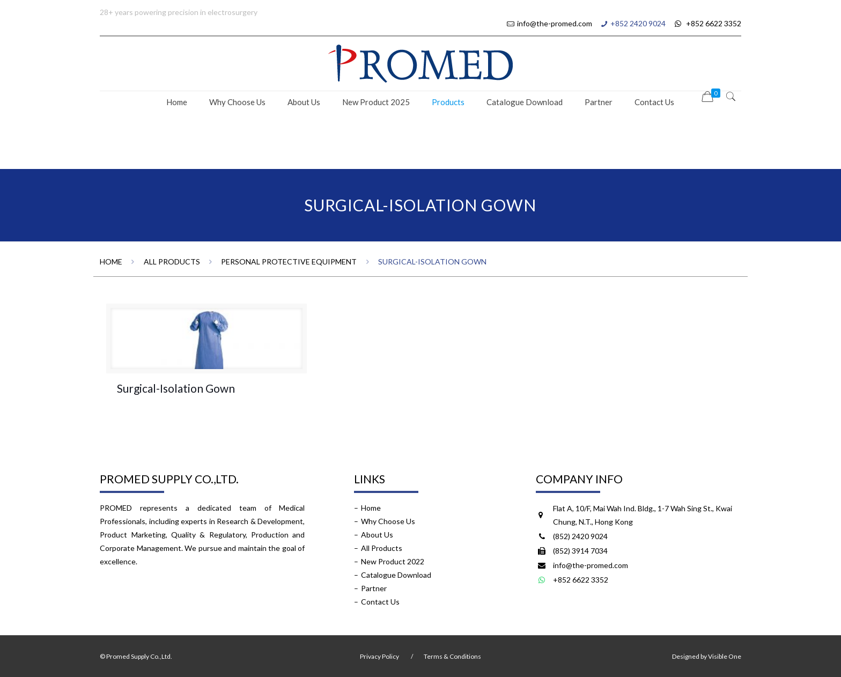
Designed (685, 656)
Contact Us (380, 601)
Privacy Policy (379, 656)
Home (111, 261)
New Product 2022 (392, 561)
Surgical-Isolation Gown (176, 388)
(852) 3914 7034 (580, 550)
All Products (172, 261)
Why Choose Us (388, 521)
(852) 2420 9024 (580, 536)
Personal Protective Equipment (289, 261)
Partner (374, 588)
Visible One (724, 656)
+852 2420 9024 (638, 23)
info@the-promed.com (554, 23)
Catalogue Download (396, 574)
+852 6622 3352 (707, 23)
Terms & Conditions (452, 656)
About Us (377, 534)
